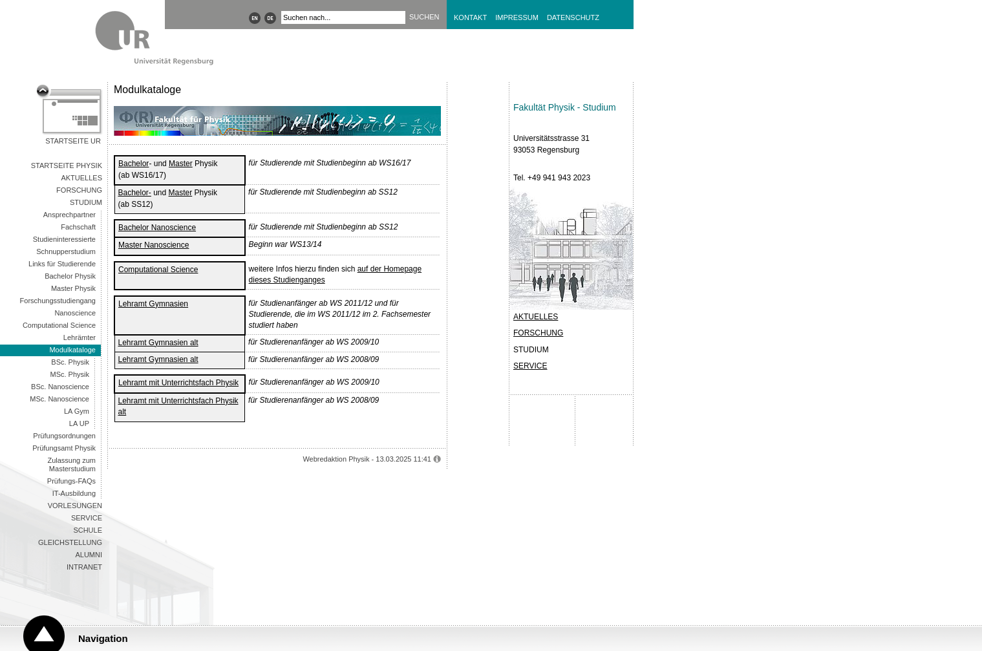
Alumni (88, 555)
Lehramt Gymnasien (153, 303)
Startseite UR (73, 141)
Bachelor (133, 163)
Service (86, 518)
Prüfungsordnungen (64, 436)
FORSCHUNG (538, 332)
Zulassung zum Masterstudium (71, 464)
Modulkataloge (72, 350)
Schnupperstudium (66, 251)
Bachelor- (134, 192)
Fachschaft (78, 227)
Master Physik (73, 288)
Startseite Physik (66, 165)
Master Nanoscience (153, 245)
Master (181, 163)
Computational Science (59, 325)
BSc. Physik (70, 362)
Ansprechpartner (69, 215)
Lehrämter (79, 337)
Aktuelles (81, 178)
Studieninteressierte (64, 239)
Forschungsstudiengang (58, 300)
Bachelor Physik (70, 276)
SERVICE (530, 365)
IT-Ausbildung (74, 493)
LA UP (79, 423)
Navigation (103, 638)
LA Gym (76, 411)
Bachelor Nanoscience (157, 227)
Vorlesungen (75, 505)
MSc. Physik (69, 374)
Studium (86, 202)
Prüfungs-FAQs (71, 481)
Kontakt (470, 17)
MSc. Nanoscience (59, 399)
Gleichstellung (70, 542)
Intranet (84, 567)
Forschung (79, 190)
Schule (87, 530)
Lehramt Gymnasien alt (158, 342)
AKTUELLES (535, 316)
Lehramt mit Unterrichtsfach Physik (178, 382)
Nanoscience (75, 313)
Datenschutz (573, 17)
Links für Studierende (62, 264)
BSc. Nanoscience (60, 386)
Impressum (517, 17)
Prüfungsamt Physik (64, 448)
